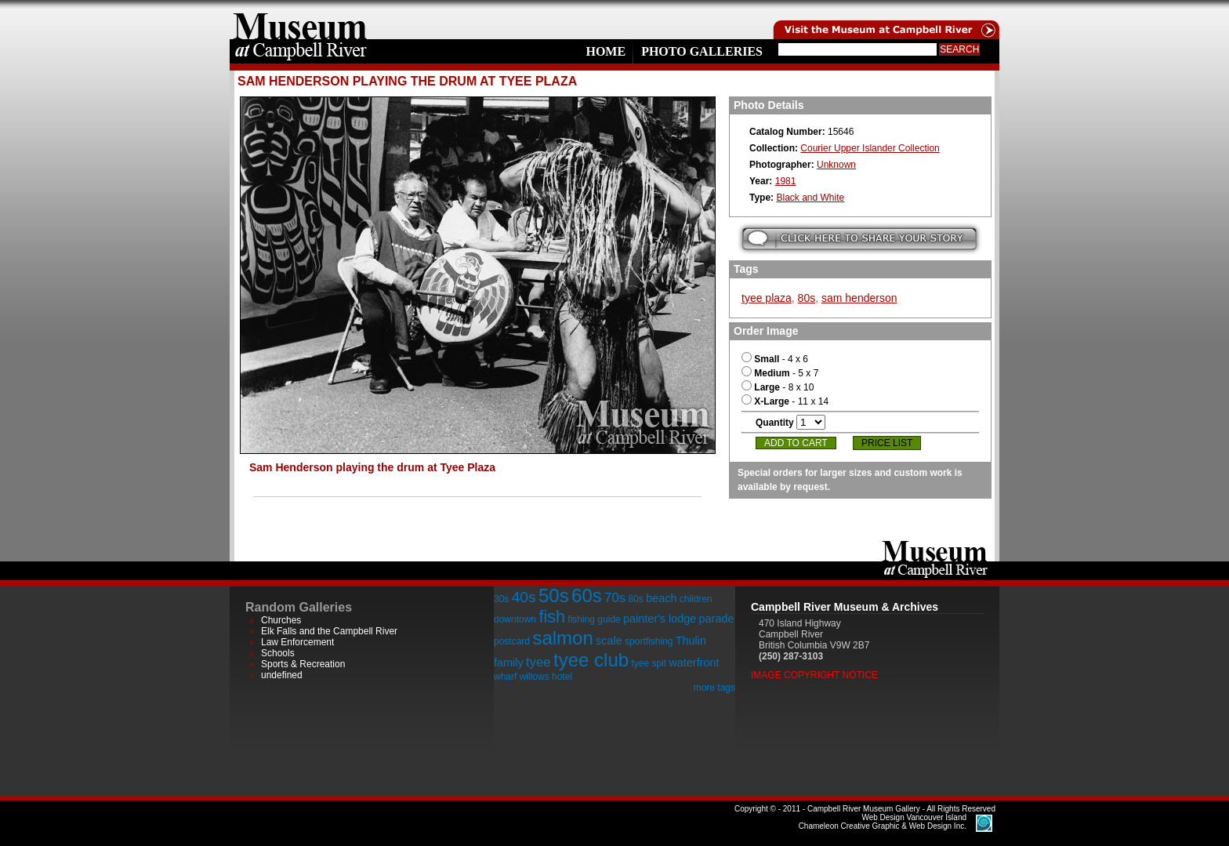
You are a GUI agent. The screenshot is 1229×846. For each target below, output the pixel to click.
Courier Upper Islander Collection (869, 148)
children (696, 599)
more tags (714, 687)
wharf (505, 676)
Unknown (836, 164)
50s (553, 595)
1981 (785, 181)
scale (609, 640)
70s (614, 597)
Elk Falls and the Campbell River (329, 631)
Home (605, 51)
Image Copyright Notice (814, 675)
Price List (886, 443)
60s (586, 595)
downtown (515, 619)
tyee (538, 662)
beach (661, 598)
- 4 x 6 (774, 359)
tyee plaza (766, 298)
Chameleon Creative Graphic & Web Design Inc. (882, 821)
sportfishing (649, 641)
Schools (278, 653)
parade (716, 618)
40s (524, 597)
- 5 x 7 (779, 373)
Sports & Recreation (303, 664)
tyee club (591, 659)
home (300, 19)
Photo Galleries (702, 51)
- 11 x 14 (784, 401)
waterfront (694, 662)
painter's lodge (659, 618)
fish (551, 616)
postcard (512, 641)
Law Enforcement (297, 642)
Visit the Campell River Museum (884, 19)
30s (501, 599)
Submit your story (859, 238)
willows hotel (546, 676)
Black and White (810, 197)
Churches (281, 620)
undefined (282, 675)
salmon (562, 637)
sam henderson (859, 298)
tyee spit (648, 663)
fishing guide (593, 619)
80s (807, 298)
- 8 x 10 (777, 387)
